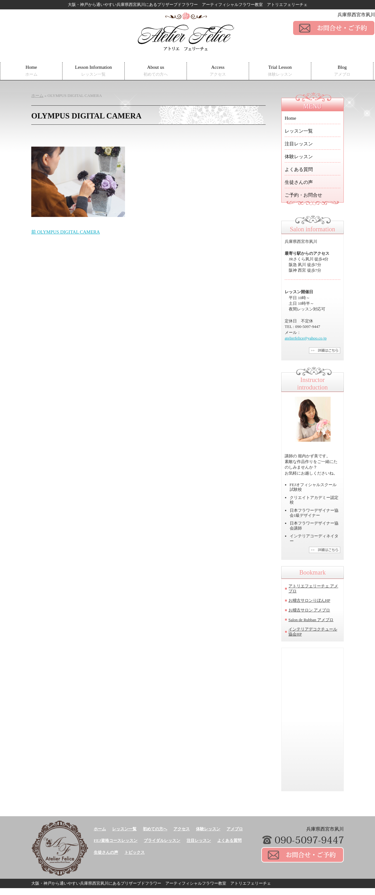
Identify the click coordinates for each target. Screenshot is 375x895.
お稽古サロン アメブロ (309, 610)
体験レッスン (299, 156)
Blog (342, 71)
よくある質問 (299, 169)
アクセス (181, 829)
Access (218, 71)
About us (155, 71)
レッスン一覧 (299, 130)
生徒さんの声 (299, 182)
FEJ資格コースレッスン (116, 840)
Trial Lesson (280, 71)
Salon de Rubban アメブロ (310, 619)
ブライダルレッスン (162, 840)
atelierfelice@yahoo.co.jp (306, 338)
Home (31, 71)
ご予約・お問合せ (303, 195)
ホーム (100, 829)
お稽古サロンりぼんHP (309, 600)
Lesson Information (93, 71)
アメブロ (235, 829)
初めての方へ (155, 829)
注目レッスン (299, 143)
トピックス (134, 852)
